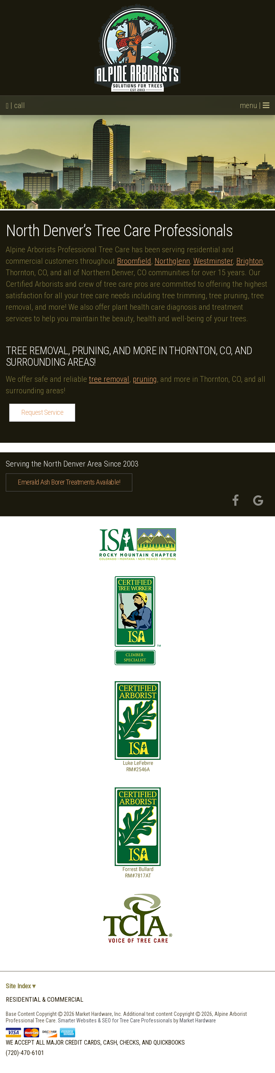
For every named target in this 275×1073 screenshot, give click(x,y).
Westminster (213, 261)
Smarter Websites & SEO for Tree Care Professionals (115, 1020)
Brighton (249, 261)
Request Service (42, 412)
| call (15, 105)
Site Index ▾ (21, 986)
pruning (145, 379)
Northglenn (172, 261)
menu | (254, 105)
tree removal (109, 379)
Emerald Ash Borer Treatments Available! (69, 482)
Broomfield (134, 261)
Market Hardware (197, 1020)
